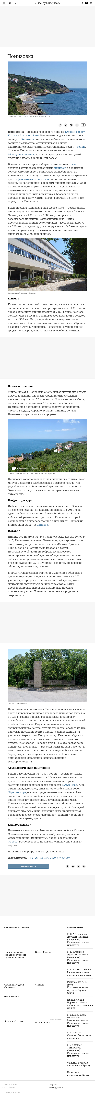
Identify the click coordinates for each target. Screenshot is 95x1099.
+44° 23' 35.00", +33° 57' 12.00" (49, 857)
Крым (72, 164)
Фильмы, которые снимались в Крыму (78, 1064)
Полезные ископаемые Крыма (78, 1073)
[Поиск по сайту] (14, 3)
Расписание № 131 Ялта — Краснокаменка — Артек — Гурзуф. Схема (78, 987)
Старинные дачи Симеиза (14, 986)
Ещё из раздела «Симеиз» (16, 927)
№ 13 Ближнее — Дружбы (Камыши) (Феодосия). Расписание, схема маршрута (78, 957)
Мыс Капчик (42, 1022)
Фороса (12, 841)
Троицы (80, 146)
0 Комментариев (28, 866)
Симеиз (39, 984)
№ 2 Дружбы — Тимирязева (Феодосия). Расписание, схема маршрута (78, 1050)
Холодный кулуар (14, 1021)
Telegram (52, 1084)
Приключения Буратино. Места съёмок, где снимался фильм (80, 1003)
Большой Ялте (29, 135)
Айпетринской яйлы (21, 154)
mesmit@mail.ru (55, 1088)
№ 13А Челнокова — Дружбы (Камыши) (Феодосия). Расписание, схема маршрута (79, 939)
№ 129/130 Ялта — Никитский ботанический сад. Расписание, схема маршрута (78, 1020)
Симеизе (42, 524)
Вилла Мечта (43, 952)
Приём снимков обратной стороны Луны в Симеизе (15, 955)
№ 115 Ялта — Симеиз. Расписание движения (79, 1035)
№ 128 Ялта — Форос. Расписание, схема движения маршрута (79, 972)
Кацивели (27, 139)
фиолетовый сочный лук (34, 179)
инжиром (60, 167)
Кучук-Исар (69, 784)
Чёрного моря (17, 792)
